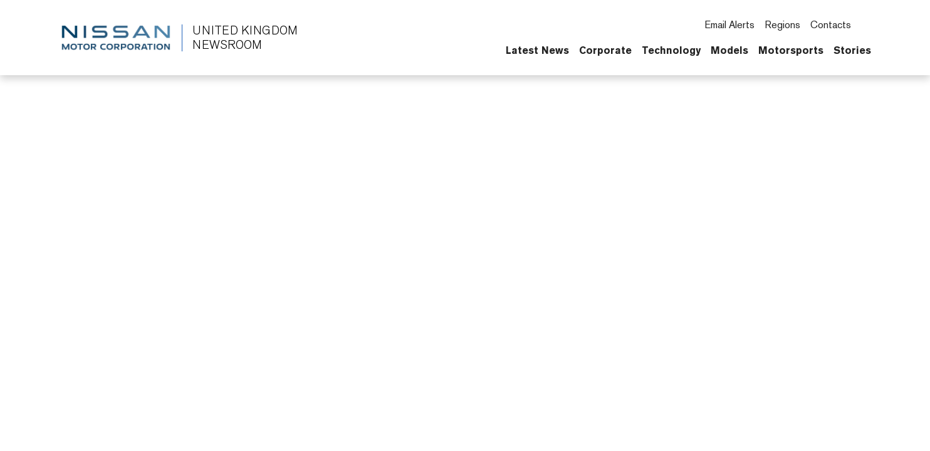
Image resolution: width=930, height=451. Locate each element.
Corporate (605, 50)
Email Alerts (729, 24)
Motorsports (790, 50)
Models (729, 50)
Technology (671, 50)
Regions (782, 24)
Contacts (830, 24)
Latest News (537, 50)
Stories (852, 50)
